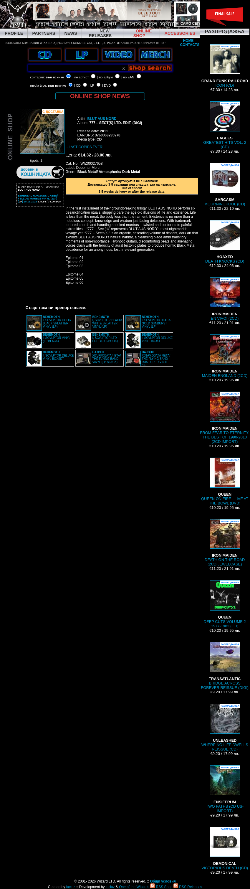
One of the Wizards (134, 887)
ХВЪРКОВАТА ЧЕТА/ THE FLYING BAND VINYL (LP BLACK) (106, 357)
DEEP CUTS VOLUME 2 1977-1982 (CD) (225, 604)
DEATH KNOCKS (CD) (224, 241)
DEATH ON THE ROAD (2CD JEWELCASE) (225, 542)
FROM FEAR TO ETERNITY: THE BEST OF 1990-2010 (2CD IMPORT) (224, 418)
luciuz (70, 887)
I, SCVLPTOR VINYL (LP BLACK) (56, 338)
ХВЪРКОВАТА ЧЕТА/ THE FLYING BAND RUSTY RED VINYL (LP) (156, 359)
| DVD (106, 85)
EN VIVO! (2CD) (224, 299)
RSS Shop (161, 887)
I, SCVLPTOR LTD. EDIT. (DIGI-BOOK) (105, 338)
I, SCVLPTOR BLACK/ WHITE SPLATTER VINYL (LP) (107, 321)
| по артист (81, 77)
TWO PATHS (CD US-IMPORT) (225, 789)
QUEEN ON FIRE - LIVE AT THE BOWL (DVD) (224, 481)
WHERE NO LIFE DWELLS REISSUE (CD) (224, 727)
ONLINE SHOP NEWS (100, 96)
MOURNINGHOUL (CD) (224, 184)
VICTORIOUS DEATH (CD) (224, 848)
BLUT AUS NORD (102, 119)
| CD (77, 85)
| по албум (105, 77)
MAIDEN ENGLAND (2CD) (225, 356)
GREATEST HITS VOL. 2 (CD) (224, 125)
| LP (91, 85)
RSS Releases (187, 887)
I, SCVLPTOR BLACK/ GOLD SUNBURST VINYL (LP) (156, 321)
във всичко (55, 77)
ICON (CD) (224, 66)
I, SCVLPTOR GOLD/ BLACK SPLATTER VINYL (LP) (57, 321)
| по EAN (127, 77)
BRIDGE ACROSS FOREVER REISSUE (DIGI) (225, 666)
